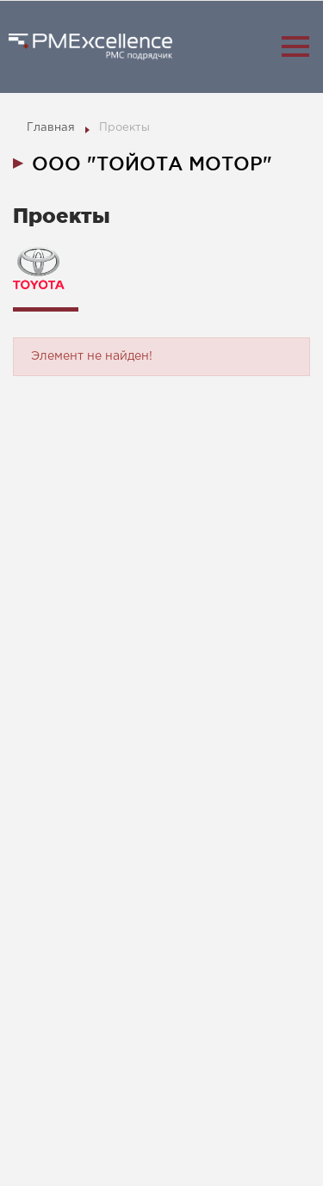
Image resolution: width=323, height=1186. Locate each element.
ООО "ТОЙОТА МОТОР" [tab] (152, 163)
